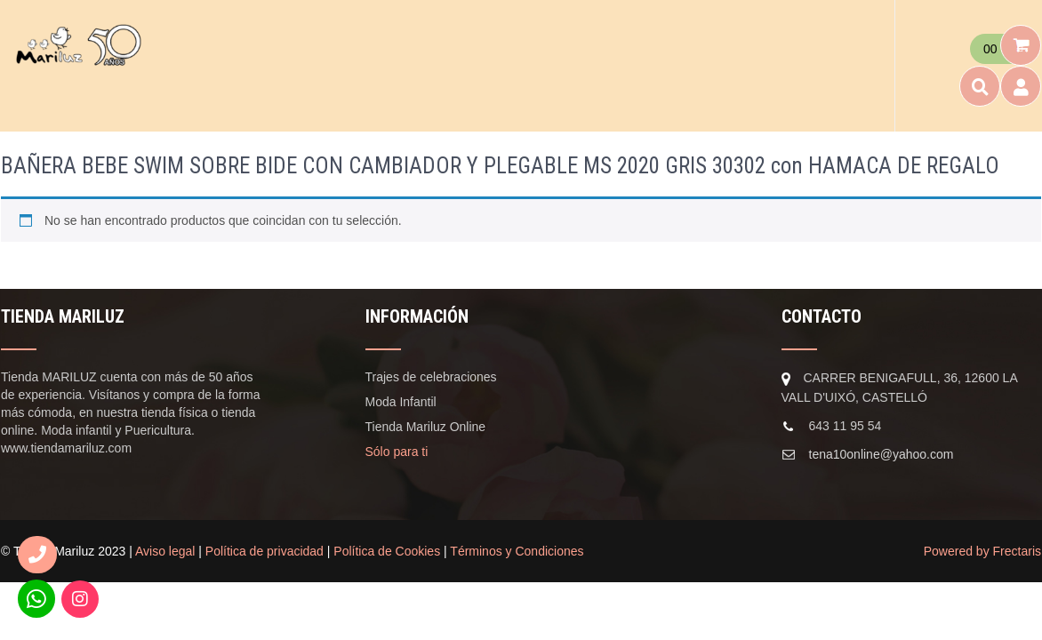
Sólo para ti (397, 451)
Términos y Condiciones (516, 551)
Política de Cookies (386, 551)
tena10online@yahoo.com (881, 454)
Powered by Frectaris (982, 551)
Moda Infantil (401, 402)
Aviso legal (165, 551)
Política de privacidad (264, 551)
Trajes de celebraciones (431, 377)
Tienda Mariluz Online (425, 427)
